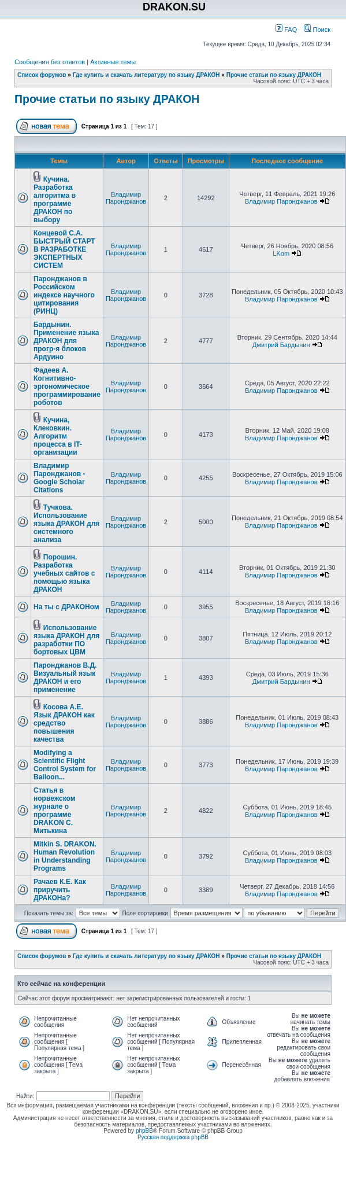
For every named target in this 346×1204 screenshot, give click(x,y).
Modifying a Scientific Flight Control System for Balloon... (65, 765)
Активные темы (113, 61)
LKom (281, 253)
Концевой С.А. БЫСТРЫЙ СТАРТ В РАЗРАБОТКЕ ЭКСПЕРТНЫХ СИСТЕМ (64, 249)
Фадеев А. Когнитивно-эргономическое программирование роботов (67, 386)
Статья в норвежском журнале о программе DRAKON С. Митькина (55, 810)
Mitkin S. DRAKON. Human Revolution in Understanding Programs (65, 856)
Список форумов (41, 75)
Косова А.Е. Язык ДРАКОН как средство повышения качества (64, 723)
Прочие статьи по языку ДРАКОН (273, 75)
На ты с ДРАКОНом (66, 607)
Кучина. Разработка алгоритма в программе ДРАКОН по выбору (55, 199)
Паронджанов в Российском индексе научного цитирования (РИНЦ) (64, 295)
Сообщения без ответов (49, 61)
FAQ (286, 29)
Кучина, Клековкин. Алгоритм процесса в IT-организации (58, 436)
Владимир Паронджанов (126, 198)
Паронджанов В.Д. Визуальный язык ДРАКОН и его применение (65, 677)
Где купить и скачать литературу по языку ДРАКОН (146, 75)
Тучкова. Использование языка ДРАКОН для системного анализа (66, 523)
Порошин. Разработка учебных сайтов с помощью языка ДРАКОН (64, 573)
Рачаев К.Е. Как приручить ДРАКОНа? (60, 890)
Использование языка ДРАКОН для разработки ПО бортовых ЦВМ (66, 640)
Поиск (317, 29)
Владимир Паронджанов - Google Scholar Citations (59, 478)
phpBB (144, 1131)
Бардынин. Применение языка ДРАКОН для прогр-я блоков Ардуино (66, 341)
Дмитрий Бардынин (281, 344)
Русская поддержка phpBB (173, 1137)
